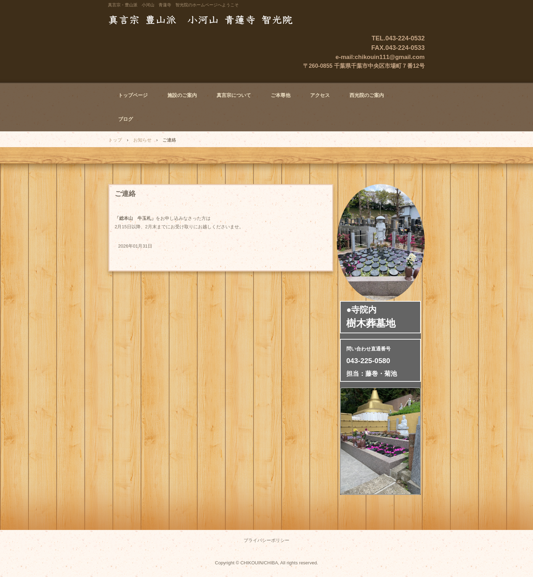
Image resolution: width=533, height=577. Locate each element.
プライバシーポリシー (266, 540)
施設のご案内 (182, 95)
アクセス (320, 95)
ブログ (125, 119)
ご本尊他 (280, 95)
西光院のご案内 (366, 95)
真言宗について (234, 95)
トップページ (133, 95)
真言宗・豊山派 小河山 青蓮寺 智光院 (204, 19)
